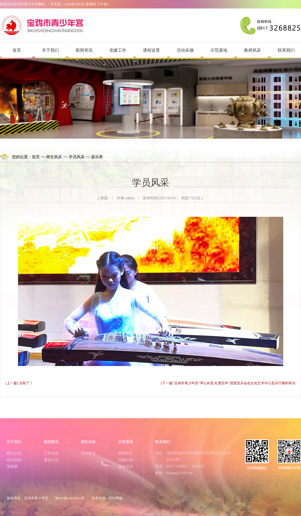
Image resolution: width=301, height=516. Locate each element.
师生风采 (54, 157)
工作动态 (51, 453)
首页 (16, 50)
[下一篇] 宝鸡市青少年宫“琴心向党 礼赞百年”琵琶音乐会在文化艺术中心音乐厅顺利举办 (228, 383)
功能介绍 (125, 460)
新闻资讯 (84, 50)
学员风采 (77, 157)
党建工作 (117, 50)
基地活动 (125, 467)
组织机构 (14, 460)
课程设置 (151, 50)
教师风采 (252, 50)
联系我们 (286, 50)
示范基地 (218, 50)
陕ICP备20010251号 (70, 498)
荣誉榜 (12, 467)
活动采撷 (185, 50)
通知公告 (51, 460)
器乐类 (97, 157)
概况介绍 (14, 453)
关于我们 (50, 50)
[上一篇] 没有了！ (19, 383)
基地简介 (125, 453)
